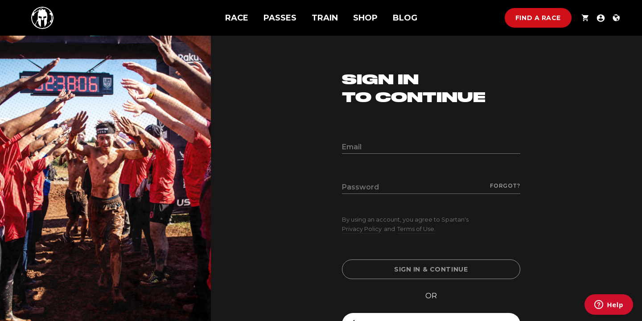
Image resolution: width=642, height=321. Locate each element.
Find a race (538, 18)
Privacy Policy (362, 228)
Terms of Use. (416, 228)
